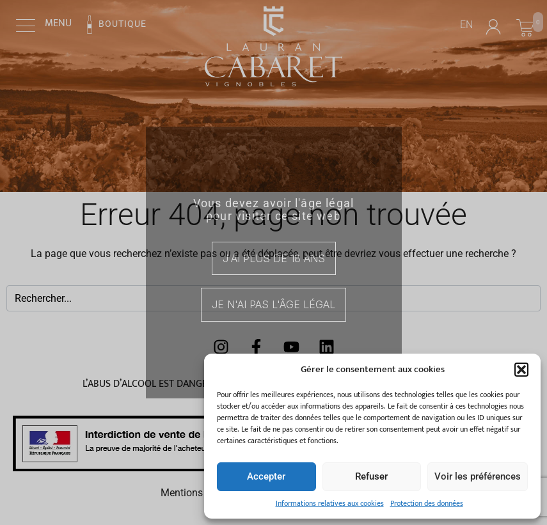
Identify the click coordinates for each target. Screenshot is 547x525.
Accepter (266, 476)
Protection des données (426, 503)
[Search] (526, 298)
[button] (521, 369)
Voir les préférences (477, 476)
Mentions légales (199, 493)
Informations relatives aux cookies (330, 503)
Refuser (371, 476)
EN (466, 25)
